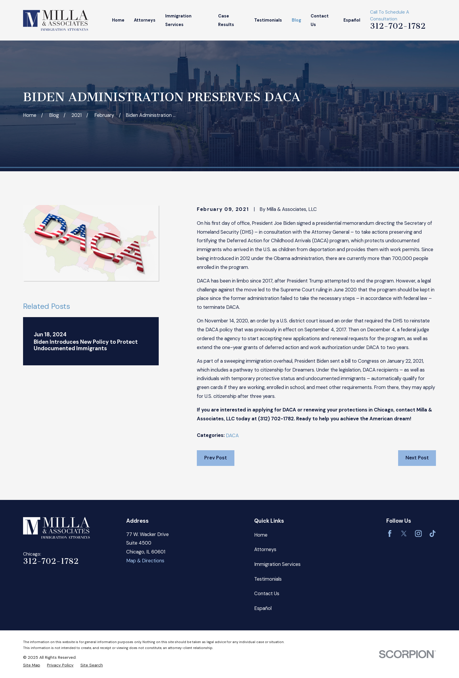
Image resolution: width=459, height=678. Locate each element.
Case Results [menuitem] (226, 20)
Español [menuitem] (351, 20)
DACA (232, 435)
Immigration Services (277, 564)
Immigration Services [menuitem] (178, 20)
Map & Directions (145, 561)
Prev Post (215, 458)
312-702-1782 (398, 26)
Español (263, 608)
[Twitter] (403, 533)
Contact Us (266, 593)
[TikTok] (432, 533)
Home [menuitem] (118, 20)
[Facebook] (389, 533)
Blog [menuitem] (296, 20)
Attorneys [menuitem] (144, 20)
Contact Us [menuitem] (320, 20)
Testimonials (268, 579)
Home (260, 535)
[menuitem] (31, 665)
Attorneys (265, 549)
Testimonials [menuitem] (268, 20)
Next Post (417, 458)
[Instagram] (418, 533)
